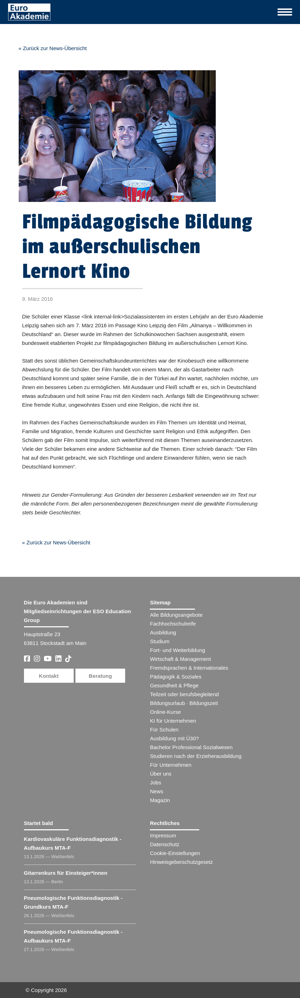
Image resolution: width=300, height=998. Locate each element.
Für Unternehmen (170, 765)
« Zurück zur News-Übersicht (53, 48)
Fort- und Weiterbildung (177, 650)
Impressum (163, 835)
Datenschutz (164, 844)
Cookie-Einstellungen (175, 853)
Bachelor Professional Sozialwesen (191, 747)
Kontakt (49, 676)
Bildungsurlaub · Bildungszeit (184, 703)
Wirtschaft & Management (180, 659)
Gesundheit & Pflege (174, 685)
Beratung (100, 676)
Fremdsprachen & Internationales (189, 668)
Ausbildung (163, 632)
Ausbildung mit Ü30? (174, 738)
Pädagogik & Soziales (175, 677)
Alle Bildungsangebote (176, 615)
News (156, 791)
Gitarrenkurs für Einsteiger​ (66, 873)
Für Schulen (164, 730)
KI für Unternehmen (173, 721)
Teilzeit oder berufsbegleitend (184, 694)
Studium (159, 641)
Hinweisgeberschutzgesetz (181, 862)
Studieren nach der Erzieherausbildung (195, 756)
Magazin (160, 800)
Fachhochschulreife (173, 624)
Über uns (160, 774)
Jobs (155, 782)
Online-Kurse (165, 712)
